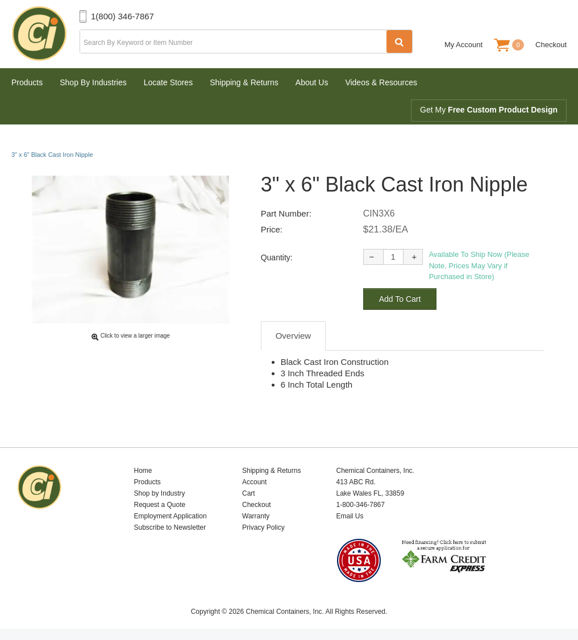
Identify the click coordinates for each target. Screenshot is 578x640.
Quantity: (277, 257)
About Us (312, 82)
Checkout (551, 44)
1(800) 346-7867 (122, 16)
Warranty (255, 516)
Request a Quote (160, 505)
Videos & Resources (381, 82)
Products (27, 82)
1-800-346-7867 (360, 505)
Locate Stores (168, 82)
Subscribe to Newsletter (170, 527)
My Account (463, 44)
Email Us (350, 516)
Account (254, 482)
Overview (293, 335)
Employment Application (170, 516)
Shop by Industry (159, 493)
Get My (489, 109)
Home (143, 471)
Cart (248, 493)
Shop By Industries (93, 82)
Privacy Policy (263, 527)
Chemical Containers (45, 34)
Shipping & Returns (244, 82)
